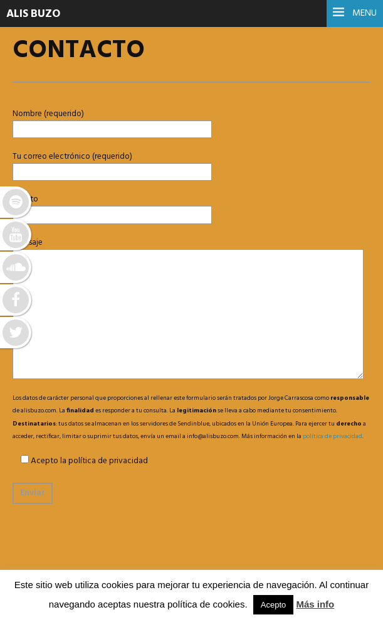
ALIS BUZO (33, 14)
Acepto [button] (273, 604)
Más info (315, 604)
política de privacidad (332, 436)
